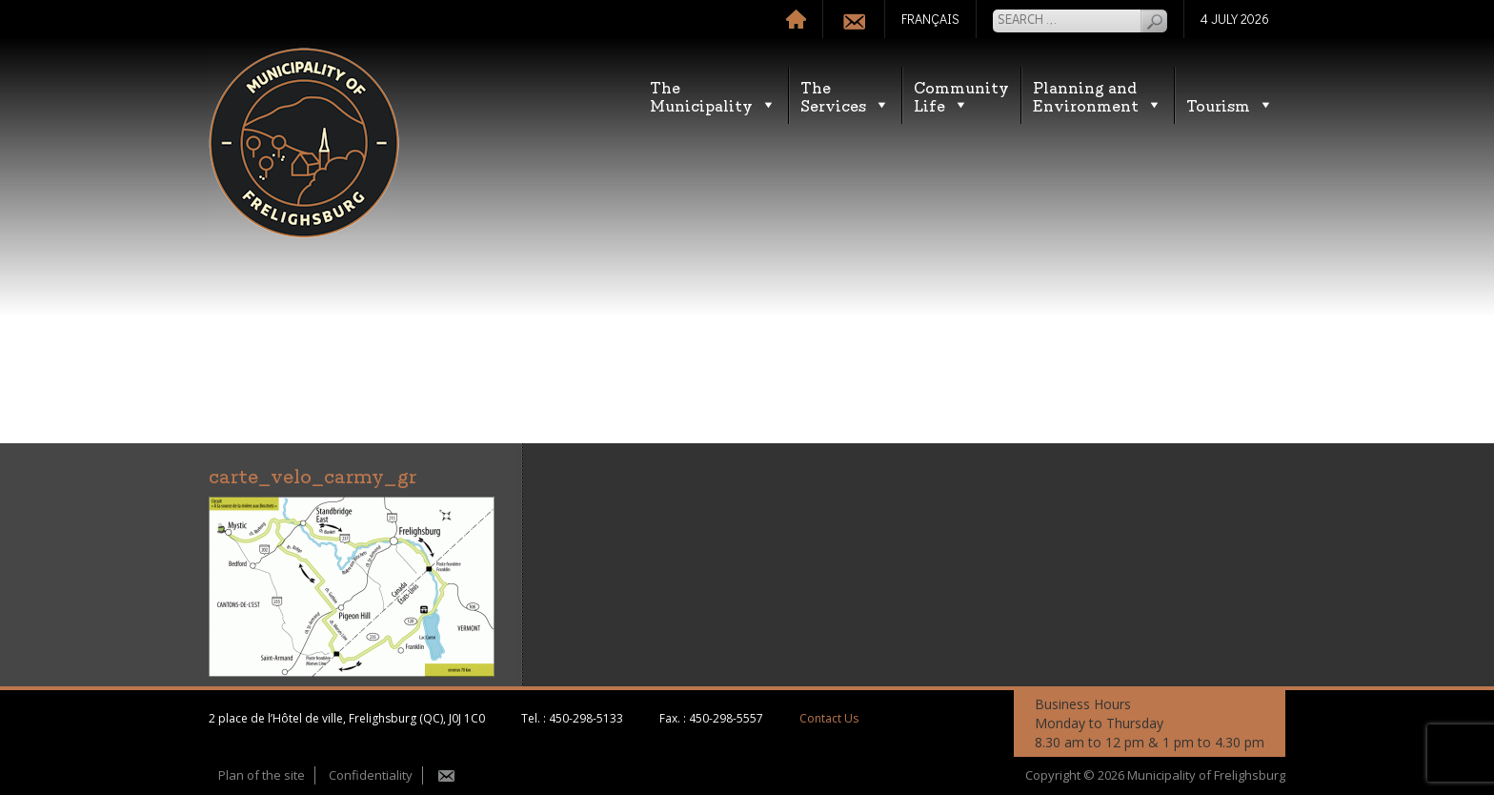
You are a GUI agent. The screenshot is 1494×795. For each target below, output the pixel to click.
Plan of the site (261, 775)
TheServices (845, 95)
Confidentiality (371, 775)
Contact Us (828, 718)
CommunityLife (961, 95)
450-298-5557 (726, 718)
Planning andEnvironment (1097, 95)
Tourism (1230, 104)
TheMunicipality (713, 95)
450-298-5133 (586, 718)
